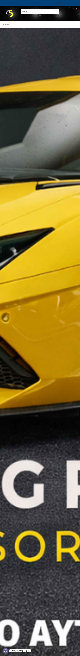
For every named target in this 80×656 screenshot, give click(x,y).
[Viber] (5, 651)
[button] (60, 2)
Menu (6, 24)
